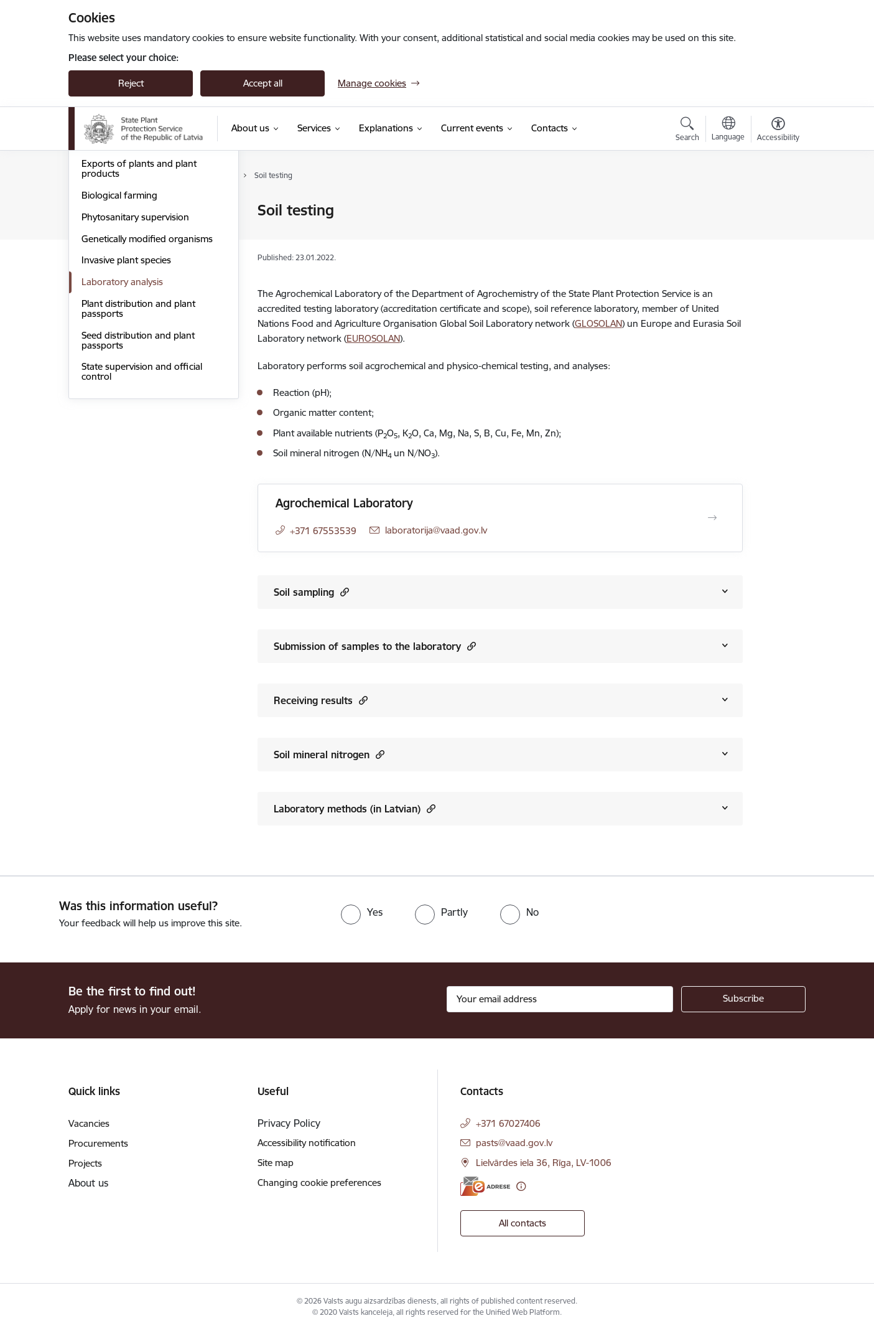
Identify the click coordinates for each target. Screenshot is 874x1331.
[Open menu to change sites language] (728, 130)
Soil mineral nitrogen (329, 754)
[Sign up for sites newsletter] (743, 999)
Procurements (98, 1143)
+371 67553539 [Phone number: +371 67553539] (323, 531)
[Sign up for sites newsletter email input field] (560, 999)
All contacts (522, 1223)
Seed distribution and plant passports (138, 474)
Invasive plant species (126, 394)
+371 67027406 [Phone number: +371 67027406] (508, 1123)
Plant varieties (110, 276)
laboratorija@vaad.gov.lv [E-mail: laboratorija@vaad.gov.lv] (436, 530)
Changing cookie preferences (319, 1182)
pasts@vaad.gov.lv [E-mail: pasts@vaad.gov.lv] (514, 1143)
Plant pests (104, 211)
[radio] (362, 912)
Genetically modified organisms (147, 373)
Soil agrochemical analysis (135, 232)
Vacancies (88, 1123)
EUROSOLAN (373, 338)
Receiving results (321, 700)
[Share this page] (775, 236)
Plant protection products (135, 254)
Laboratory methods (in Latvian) (354, 808)
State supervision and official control (141, 506)
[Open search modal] (687, 131)
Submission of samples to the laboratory (375, 645)
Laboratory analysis (122, 415)
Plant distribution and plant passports (138, 442)
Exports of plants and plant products (139, 303)
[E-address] (485, 1186)
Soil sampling (311, 591)
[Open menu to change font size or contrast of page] (778, 131)
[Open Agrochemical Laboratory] (712, 518)
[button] (343, 591)
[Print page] (775, 205)
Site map (276, 1163)
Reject (131, 83)
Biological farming (119, 329)
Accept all (262, 83)
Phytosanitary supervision (135, 351)
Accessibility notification (307, 1143)
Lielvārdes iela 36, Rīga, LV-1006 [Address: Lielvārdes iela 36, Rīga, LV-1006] (543, 1163)
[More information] (521, 1186)
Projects (85, 1163)
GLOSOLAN (598, 323)
